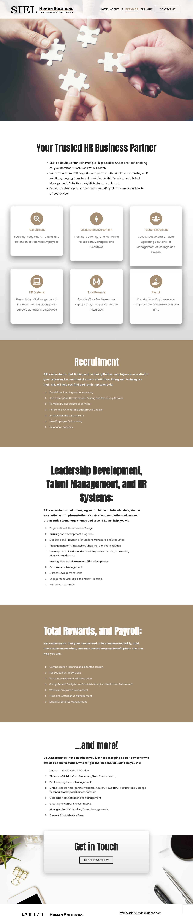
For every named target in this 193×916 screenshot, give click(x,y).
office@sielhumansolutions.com (141, 913)
